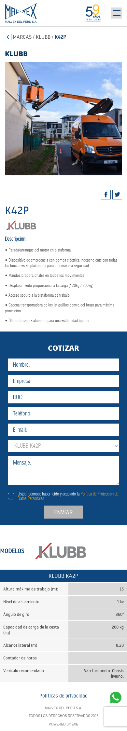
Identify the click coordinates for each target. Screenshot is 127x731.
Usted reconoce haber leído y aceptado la (68, 496)
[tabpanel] (63, 118)
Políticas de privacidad (63, 696)
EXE (75, 724)
